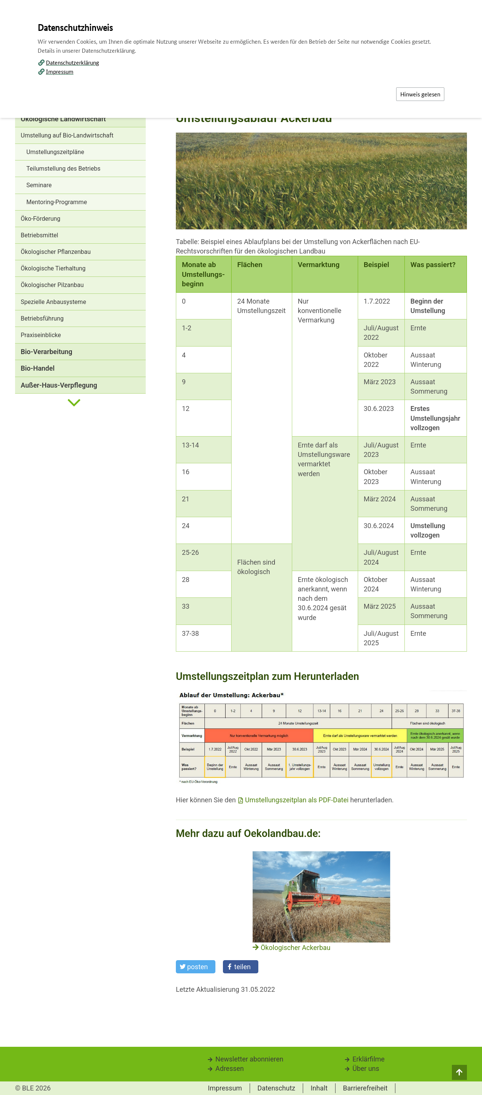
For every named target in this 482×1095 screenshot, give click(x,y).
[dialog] (241, 547)
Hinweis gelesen (420, 94)
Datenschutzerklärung (72, 62)
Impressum (59, 71)
